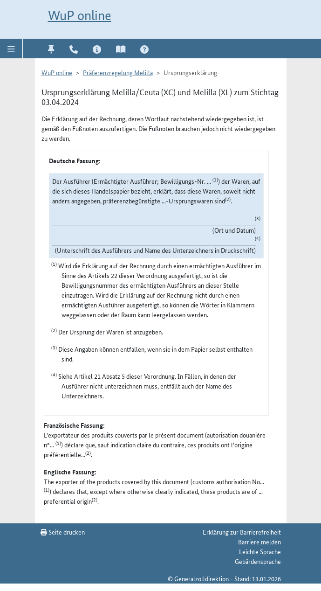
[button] (11, 48)
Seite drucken (63, 531)
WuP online (79, 15)
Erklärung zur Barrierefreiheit (242, 531)
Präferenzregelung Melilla (118, 72)
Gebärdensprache (258, 561)
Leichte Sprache (260, 551)
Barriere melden (259, 541)
